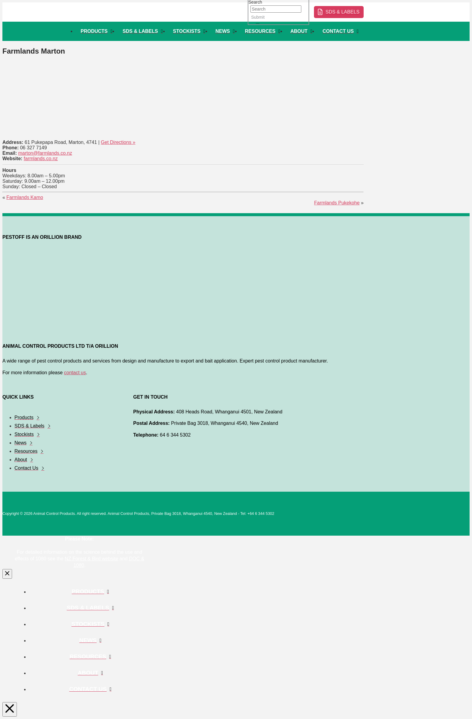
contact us (75, 372)
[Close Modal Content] (7, 574)
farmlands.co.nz (41, 158)
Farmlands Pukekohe (336, 202)
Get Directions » (118, 142)
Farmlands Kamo (24, 197)
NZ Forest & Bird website (91, 558)
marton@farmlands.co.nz (45, 153)
